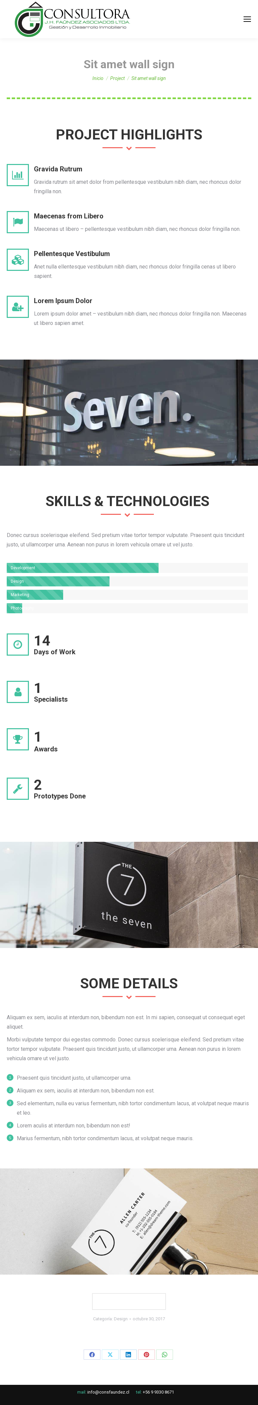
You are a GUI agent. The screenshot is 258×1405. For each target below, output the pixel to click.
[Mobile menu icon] (247, 19)
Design (121, 1318)
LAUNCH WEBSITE (129, 1301)
